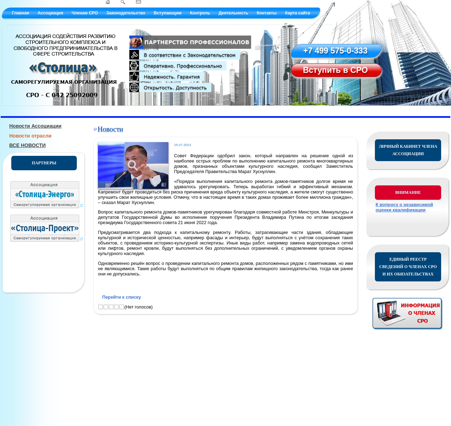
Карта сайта (297, 13)
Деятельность (233, 13)
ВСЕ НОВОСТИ (27, 145)
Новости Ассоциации (35, 126)
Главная (20, 13)
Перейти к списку (121, 297)
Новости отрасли (30, 136)
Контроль (200, 13)
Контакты (267, 13)
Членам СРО (85, 13)
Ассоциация (50, 13)
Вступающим (167, 13)
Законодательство (126, 13)
